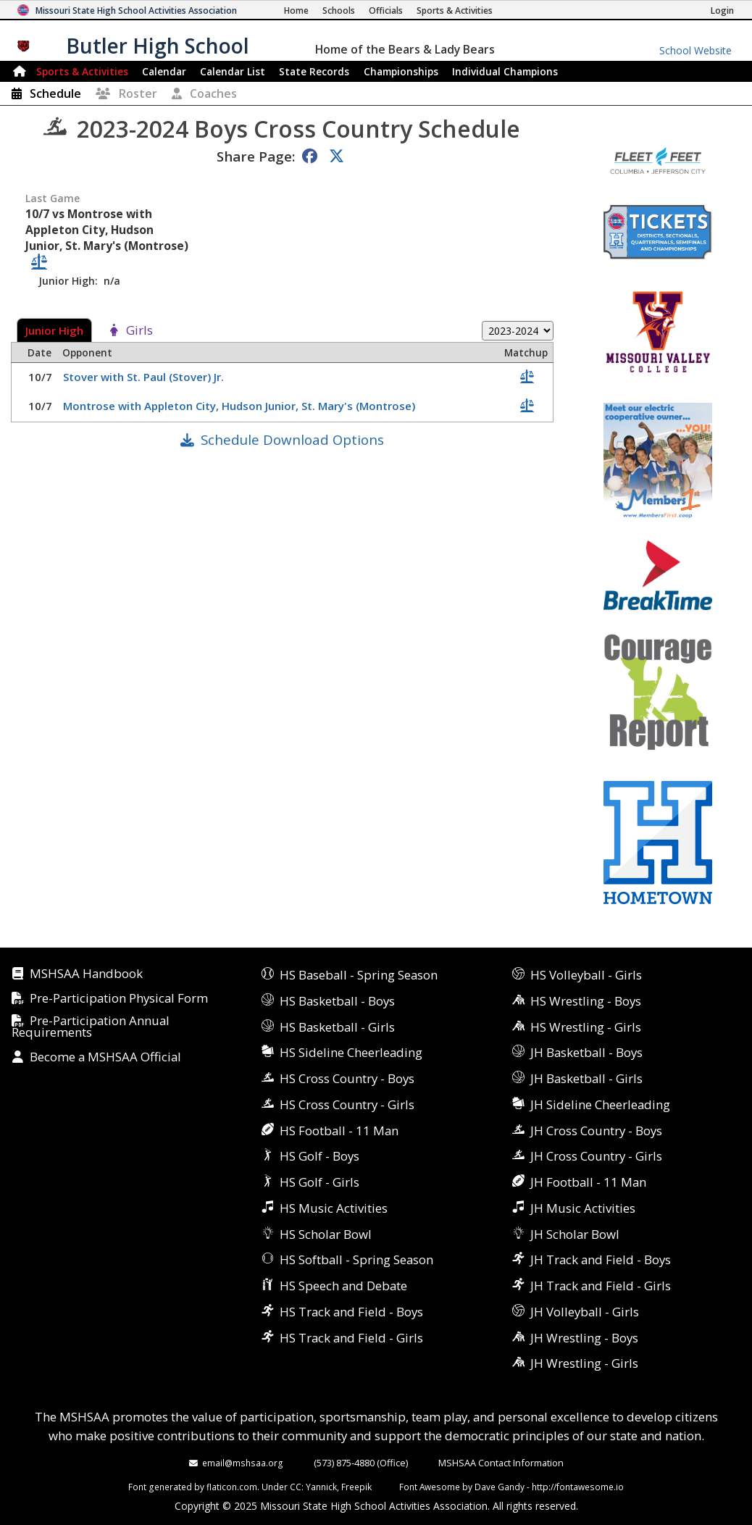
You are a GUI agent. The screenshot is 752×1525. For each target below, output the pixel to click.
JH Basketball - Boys (586, 1052)
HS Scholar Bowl (326, 1234)
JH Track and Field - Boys (600, 1259)
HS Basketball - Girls (337, 1027)
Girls (139, 331)
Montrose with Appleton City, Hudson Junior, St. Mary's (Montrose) (240, 405)
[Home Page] (296, 10)
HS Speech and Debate (343, 1285)
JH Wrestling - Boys (584, 1337)
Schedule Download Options (292, 439)
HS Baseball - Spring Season (359, 974)
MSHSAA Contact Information (501, 1462)
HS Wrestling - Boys (585, 1001)
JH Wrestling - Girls (584, 1363)
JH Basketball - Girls (586, 1078)
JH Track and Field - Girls (600, 1285)
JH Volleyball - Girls (584, 1311)
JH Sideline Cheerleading (600, 1104)
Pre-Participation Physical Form (119, 999)
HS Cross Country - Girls (347, 1104)
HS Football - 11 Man (339, 1130)
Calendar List (232, 71)
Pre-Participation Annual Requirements (91, 1027)
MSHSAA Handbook (86, 974)
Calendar (164, 71)
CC (295, 1486)
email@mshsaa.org (242, 1462)
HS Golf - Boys (319, 1156)
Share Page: (256, 156)
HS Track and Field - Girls (351, 1337)
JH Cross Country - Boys (596, 1130)
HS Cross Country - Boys (347, 1078)
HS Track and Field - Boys (351, 1311)
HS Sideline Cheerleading (351, 1052)
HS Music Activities (334, 1208)
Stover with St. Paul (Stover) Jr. (145, 376)
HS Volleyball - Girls (586, 974)
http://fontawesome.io (578, 1486)
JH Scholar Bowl (574, 1234)
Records (314, 71)
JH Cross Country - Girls (596, 1156)
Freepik (356, 1486)
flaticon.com (231, 1486)
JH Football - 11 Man (588, 1182)
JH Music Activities (582, 1208)
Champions (505, 71)
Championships (401, 71)
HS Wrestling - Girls (585, 1027)
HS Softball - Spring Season (356, 1259)
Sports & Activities (82, 71)
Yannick (321, 1486)
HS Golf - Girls (319, 1182)
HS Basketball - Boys (337, 1001)
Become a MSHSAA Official (105, 1057)
